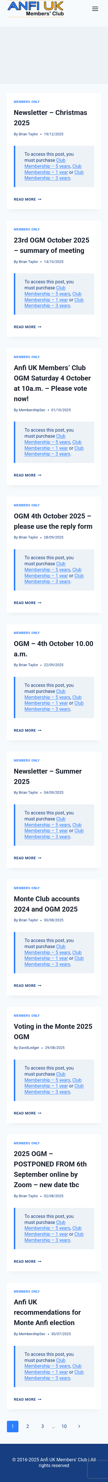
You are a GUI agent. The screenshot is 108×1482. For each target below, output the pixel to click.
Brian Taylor (28, 134)
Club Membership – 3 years (54, 175)
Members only (27, 102)
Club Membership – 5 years (47, 163)
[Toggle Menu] (95, 9)
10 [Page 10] (64, 1426)
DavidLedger (29, 1047)
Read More (27, 199)
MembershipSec (32, 410)
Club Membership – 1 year (53, 169)
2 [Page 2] (27, 1426)
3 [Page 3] (42, 1426)
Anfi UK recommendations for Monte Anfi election (47, 1312)
